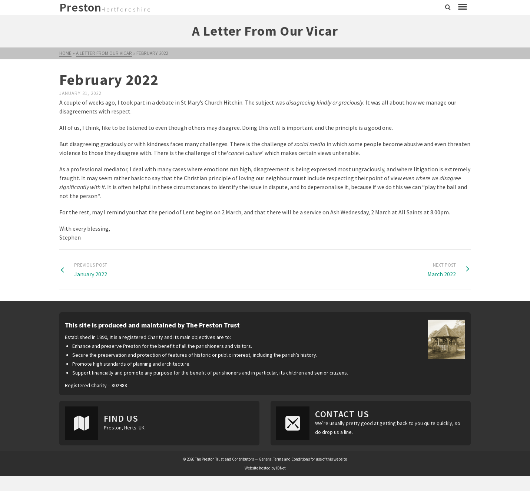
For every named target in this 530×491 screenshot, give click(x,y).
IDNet (281, 468)
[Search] (447, 7)
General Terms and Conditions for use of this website (303, 459)
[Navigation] (462, 7)
